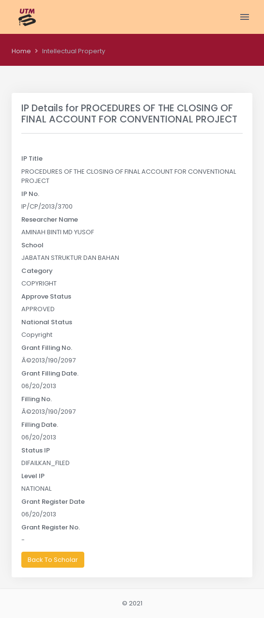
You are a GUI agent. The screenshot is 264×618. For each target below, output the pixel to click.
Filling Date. (39, 424)
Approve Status (46, 296)
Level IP (33, 476)
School (32, 245)
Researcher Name (49, 219)
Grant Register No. (50, 527)
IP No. (30, 193)
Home (21, 51)
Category (37, 270)
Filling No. (36, 399)
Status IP (35, 450)
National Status (46, 322)
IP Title (32, 158)
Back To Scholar (53, 559)
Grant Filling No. (46, 347)
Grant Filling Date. (49, 373)
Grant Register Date (53, 501)
